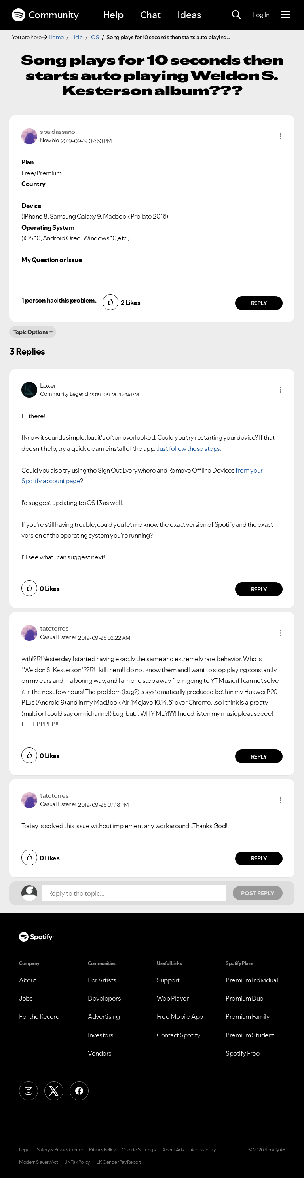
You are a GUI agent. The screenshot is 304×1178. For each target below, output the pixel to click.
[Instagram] (28, 1090)
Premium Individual (252, 980)
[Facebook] (79, 1090)
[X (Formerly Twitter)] (53, 1090)
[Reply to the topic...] (134, 893)
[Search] (236, 15)
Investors (101, 1035)
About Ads (173, 1150)
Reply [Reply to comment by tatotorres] (259, 757)
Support (168, 980)
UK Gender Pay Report (118, 1162)
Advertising (104, 1016)
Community (45, 15)
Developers (104, 998)
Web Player (173, 998)
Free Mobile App (180, 1016)
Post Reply (257, 893)
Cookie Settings (139, 1150)
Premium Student (250, 1035)
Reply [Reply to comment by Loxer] (259, 589)
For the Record (39, 1016)
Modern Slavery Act (38, 1162)
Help (113, 14)
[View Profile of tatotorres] (54, 628)
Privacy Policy (102, 1150)
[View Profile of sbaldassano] (57, 131)
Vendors (100, 1053)
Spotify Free (243, 1053)
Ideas (189, 14)
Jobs (25, 998)
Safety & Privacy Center (60, 1150)
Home (56, 37)
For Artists (102, 980)
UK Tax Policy (77, 1162)
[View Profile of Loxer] (48, 385)
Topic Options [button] (30, 332)
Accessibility (203, 1150)
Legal (24, 1150)
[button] (281, 136)
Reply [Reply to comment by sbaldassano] (259, 303)
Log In (261, 14)
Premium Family (248, 1016)
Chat (150, 14)
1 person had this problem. (58, 300)
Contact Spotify (178, 1035)
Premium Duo (245, 998)
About (27, 980)
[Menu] (285, 15)
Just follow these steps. (188, 448)
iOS (94, 37)
